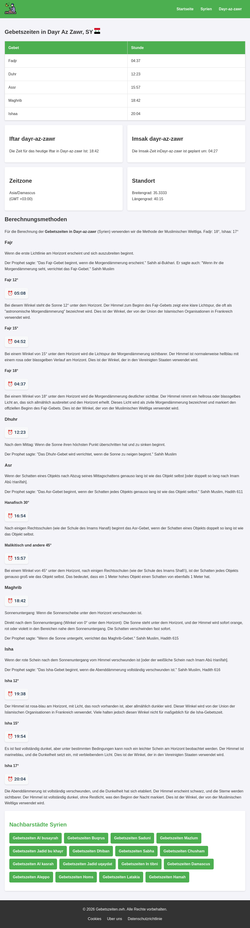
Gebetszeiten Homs (76, 877)
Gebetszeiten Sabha (136, 851)
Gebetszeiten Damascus (188, 864)
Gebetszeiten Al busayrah (35, 838)
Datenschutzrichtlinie (145, 919)
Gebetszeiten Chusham (184, 851)
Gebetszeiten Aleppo (31, 877)
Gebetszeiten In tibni (140, 864)
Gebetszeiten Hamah (167, 877)
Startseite (184, 9)
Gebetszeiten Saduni (132, 838)
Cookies (94, 919)
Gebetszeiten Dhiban (91, 851)
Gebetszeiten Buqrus (86, 838)
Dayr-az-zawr (230, 9)
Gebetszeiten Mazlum (179, 838)
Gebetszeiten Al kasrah (33, 864)
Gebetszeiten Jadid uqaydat (87, 864)
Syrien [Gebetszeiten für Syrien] (206, 9)
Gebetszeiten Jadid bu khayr (38, 851)
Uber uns (114, 919)
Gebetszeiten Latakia (121, 877)
